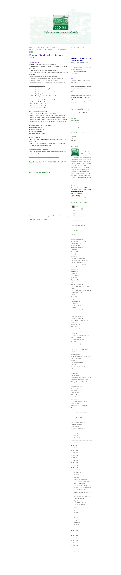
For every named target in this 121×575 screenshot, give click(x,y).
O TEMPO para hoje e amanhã (78, 140)
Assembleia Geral (75, 245)
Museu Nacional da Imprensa (78, 431)
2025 (74, 448)
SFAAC (73, 410)
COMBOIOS (74, 371)
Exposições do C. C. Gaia (77, 282)
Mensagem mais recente (35, 216)
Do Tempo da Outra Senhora (78, 428)
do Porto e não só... (75, 426)
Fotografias (73, 303)
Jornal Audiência (75, 120)
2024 (74, 450)
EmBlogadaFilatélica (76, 375)
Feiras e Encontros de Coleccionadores (80, 286)
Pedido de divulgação (76, 316)
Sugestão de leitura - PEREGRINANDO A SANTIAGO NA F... (80, 502)
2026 (74, 445)
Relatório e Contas (75, 337)
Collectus (73, 369)
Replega (73, 407)
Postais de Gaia (74, 331)
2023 (74, 452)
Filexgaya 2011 (74, 301)
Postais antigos (74, 329)
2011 (74, 540)
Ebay (72, 138)
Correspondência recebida (77, 267)
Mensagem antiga (63, 216)
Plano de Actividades (76, 318)
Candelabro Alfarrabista (77, 362)
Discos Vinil (74, 275)
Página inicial (50, 216)
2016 (74, 528)
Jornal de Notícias (75, 122)
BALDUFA (74, 360)
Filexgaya (73, 299)
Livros (72, 312)
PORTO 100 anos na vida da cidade (79, 401)
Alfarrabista (74, 352)
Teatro (72, 341)
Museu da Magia (75, 392)
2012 (74, 537)
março (76, 520)
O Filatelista (74, 399)
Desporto (73, 273)
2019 (74, 462)
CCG (72, 254)
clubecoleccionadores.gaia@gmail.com (80, 197)
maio (75, 515)
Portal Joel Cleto (75, 435)
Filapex (73, 294)
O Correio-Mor (74, 395)
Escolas (73, 277)
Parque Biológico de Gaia (77, 433)
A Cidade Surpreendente (77, 420)
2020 (74, 460)
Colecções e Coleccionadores (46, 162)
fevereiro (76, 522)
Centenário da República (77, 258)
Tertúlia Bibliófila (75, 437)
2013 (74, 535)
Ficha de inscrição (75, 292)
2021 (74, 457)
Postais (72, 326)
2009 (74, 545)
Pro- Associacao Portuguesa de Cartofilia (81, 405)
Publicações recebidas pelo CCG (79, 335)
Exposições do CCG (76, 284)
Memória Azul (74, 388)
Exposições (73, 279)
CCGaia (73, 256)
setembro (76, 477)
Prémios (73, 333)
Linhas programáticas (76, 309)
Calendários (74, 249)
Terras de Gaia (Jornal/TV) (77, 127)
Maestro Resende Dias (76, 386)
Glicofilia (73, 307)
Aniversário (74, 237)
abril (75, 517)
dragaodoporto (74, 373)
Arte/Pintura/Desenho (76, 239)
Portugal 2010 (74, 324)
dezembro (77, 469)
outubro (76, 474)
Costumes (73, 269)
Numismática (74, 314)
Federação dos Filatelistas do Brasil (79, 379)
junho (75, 512)
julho (75, 510)
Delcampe (73, 136)
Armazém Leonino (75, 354)
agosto (76, 507)
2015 (74, 530)
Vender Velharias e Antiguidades (79, 412)
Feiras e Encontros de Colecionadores (80, 290)
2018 (74, 465)
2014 (74, 533)
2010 (74, 542)
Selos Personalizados (76, 339)
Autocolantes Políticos (76, 247)
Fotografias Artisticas (76, 305)
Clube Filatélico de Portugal (78, 366)
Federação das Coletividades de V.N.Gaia (81, 377)
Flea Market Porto (75, 384)
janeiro (76, 525)
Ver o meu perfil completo (79, 180)
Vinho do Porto (74, 344)
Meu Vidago (74, 390)
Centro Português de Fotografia (78, 422)
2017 (74, 467)
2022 (74, 455)
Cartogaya (73, 252)
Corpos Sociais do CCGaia (77, 264)
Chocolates (73, 364)
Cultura (73, 271)
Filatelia (59, 162)
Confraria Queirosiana (76, 424)
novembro (77, 472)
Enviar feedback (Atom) (41, 219)
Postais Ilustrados (75, 403)
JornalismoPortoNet (76, 125)
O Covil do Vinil (75, 397)
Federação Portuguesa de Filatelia (79, 382)
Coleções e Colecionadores (77, 262)
